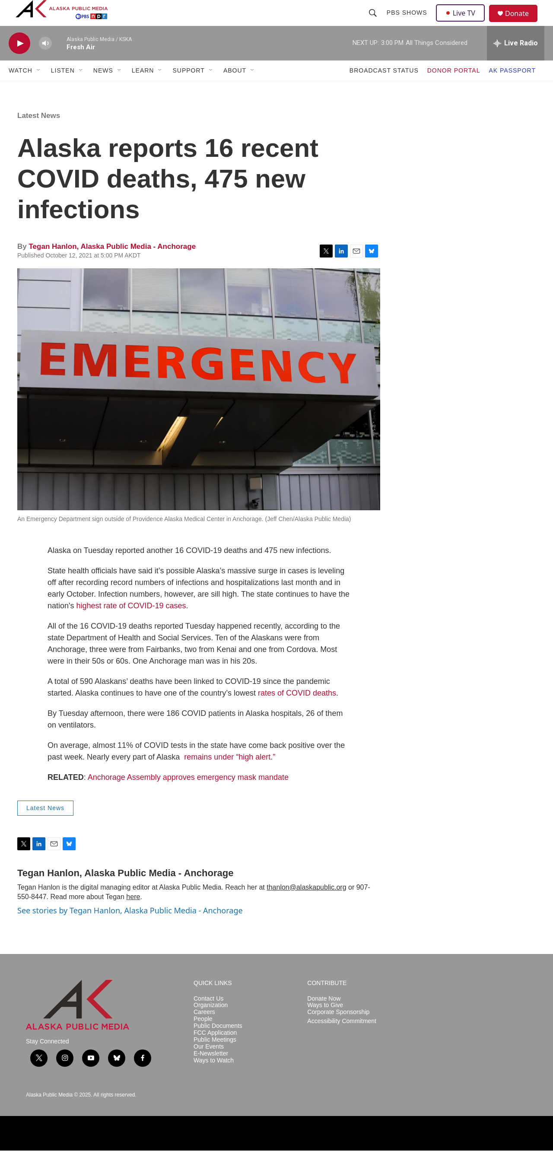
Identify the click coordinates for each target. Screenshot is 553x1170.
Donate (522, 23)
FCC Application (215, 1052)
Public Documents (218, 1045)
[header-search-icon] (373, 22)
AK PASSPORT (512, 89)
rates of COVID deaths (297, 712)
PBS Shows (408, 22)
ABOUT (234, 89)
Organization (211, 1024)
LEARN (143, 89)
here (133, 916)
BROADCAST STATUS (384, 89)
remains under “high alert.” (229, 776)
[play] (19, 63)
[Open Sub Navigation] (38, 89)
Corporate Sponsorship (338, 1031)
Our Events (209, 1066)
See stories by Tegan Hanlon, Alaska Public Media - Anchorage (130, 930)
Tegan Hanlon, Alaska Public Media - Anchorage (112, 266)
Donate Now (323, 1018)
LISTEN (63, 89)
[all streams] (515, 62)
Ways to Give (325, 1024)
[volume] (45, 63)
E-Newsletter (211, 1073)
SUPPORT (188, 89)
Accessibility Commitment (341, 1040)
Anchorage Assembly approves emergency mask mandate (188, 796)
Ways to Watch (214, 1080)
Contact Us (208, 1018)
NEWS (103, 89)
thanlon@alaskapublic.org (306, 906)
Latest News (38, 135)
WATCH (20, 89)
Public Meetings (215, 1059)
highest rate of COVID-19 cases (131, 625)
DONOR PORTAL (453, 89)
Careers (204, 1031)
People (203, 1038)
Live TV (462, 22)
